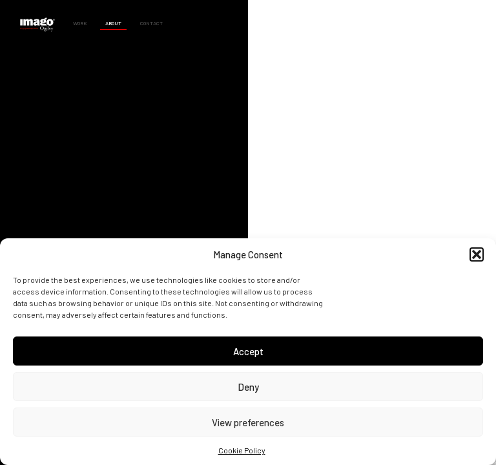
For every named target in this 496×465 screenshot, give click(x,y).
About (113, 23)
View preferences (248, 422)
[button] (476, 254)
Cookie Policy (241, 450)
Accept (248, 351)
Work (80, 23)
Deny (248, 387)
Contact (151, 23)
